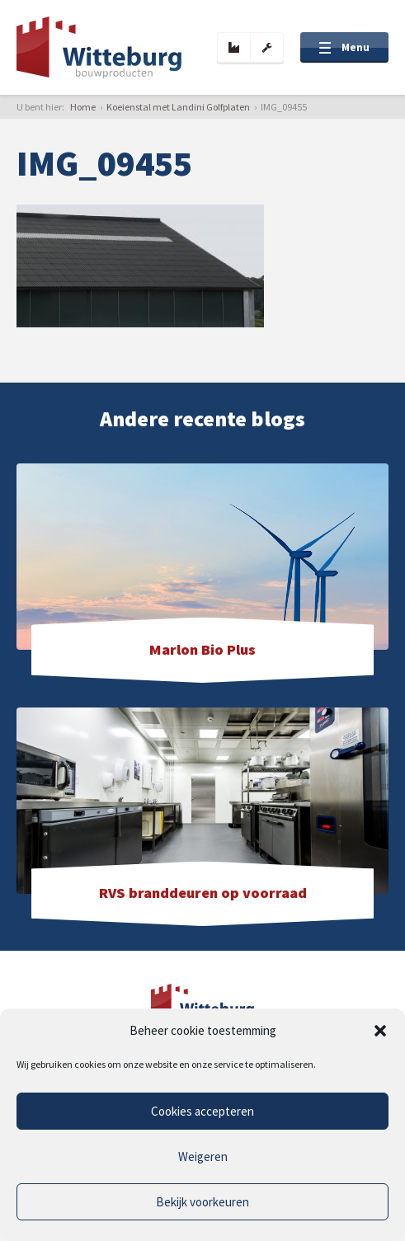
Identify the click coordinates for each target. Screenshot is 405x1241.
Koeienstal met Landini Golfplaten (178, 107)
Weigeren (203, 1156)
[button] (380, 1030)
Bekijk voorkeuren (202, 1202)
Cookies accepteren (202, 1111)
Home (83, 107)
